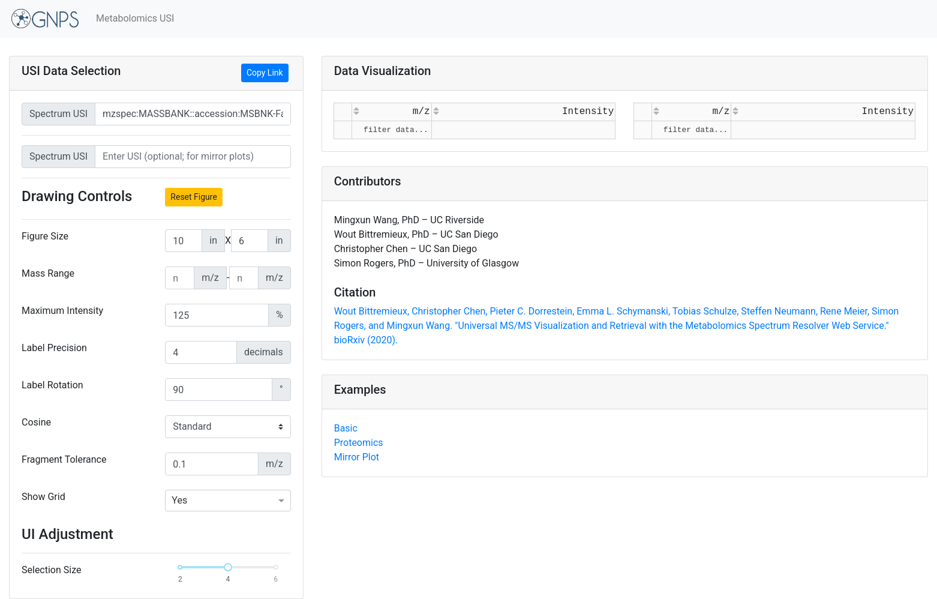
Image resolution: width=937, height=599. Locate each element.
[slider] (228, 567)
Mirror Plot (356, 457)
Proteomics (358, 442)
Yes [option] (179, 500)
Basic (346, 428)
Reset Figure (193, 197)
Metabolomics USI (135, 18)
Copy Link (265, 72)
